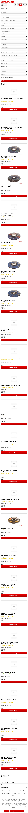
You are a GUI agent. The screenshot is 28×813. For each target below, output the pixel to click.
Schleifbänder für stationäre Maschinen (8, 58)
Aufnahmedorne (4, 25)
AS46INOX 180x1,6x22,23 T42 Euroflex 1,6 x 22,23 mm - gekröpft (9, 186)
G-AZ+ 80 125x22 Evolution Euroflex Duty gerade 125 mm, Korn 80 (8, 556)
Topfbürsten (3, 74)
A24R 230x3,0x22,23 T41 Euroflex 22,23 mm (8, 330)
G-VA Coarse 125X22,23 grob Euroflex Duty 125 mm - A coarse (9, 700)
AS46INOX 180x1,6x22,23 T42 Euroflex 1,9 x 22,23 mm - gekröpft (9, 214)
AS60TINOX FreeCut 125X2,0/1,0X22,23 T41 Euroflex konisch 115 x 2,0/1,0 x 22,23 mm (12, 99)
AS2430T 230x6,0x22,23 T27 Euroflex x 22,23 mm (9, 471)
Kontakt (8, 793)
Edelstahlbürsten (4, 66)
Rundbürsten (3, 71)
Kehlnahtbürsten (4, 68)
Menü (3, 4)
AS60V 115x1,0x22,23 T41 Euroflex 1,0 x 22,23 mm (8, 157)
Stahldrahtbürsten (4, 63)
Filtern (3, 80)
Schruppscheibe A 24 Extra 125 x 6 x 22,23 (10, 499)
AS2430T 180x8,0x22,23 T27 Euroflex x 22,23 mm (9, 442)
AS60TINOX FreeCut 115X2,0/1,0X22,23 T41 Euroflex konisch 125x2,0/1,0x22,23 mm (12, 128)
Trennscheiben (3, 12)
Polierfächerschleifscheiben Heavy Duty (8, 20)
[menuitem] (4, 4)
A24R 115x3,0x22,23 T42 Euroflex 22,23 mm (8, 243)
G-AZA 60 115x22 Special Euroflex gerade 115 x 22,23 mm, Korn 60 (8, 585)
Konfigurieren (20, 810)
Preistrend (4, 793)
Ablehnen (6, 810)
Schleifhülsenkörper (4, 41)
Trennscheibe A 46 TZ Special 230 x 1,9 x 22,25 (11, 358)
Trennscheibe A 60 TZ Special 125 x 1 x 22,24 (10, 385)
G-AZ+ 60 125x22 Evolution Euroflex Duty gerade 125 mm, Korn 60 (8, 527)
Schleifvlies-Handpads (5, 33)
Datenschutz (14, 795)
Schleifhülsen (3, 44)
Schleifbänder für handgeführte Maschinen (8, 52)
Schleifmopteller (4, 39)
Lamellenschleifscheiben (5, 17)
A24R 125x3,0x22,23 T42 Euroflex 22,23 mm (8, 272)
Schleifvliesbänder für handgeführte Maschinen (9, 55)
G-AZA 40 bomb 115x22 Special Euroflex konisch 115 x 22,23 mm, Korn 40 (9, 643)
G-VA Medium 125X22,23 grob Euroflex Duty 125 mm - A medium (9, 729)
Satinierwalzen (3, 50)
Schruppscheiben (4, 15)
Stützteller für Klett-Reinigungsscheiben (8, 28)
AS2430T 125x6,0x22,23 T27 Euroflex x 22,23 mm (9, 413)
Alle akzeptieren (13, 810)
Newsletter (20, 793)
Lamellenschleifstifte (4, 47)
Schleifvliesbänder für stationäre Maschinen (8, 60)
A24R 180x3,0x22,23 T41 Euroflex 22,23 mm (8, 301)
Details (19, 339)
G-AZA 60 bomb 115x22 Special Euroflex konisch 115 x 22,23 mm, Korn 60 (9, 671)
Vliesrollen (3, 36)
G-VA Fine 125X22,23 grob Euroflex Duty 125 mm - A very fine (8, 758)
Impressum (14, 793)
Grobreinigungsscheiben (5, 23)
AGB (24, 793)
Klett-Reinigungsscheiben (5, 31)
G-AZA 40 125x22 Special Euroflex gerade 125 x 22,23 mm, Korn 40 (8, 614)
